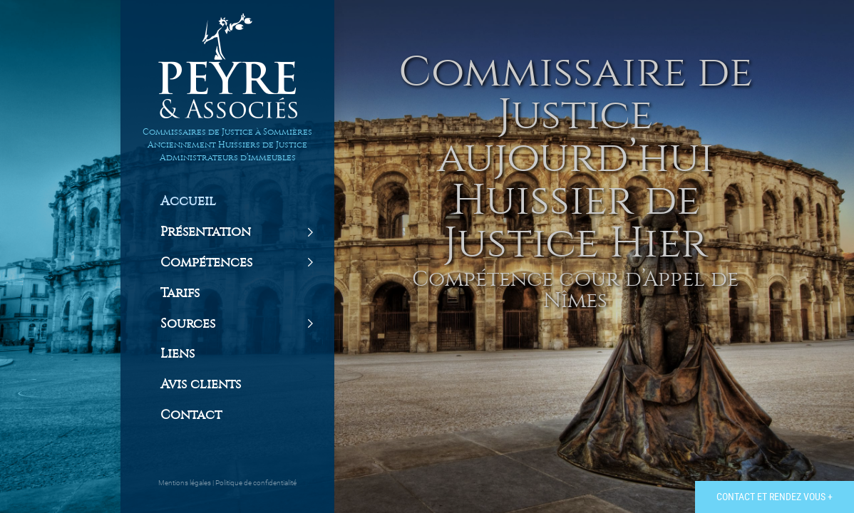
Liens (177, 354)
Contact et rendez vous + (774, 496)
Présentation (205, 232)
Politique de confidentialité (256, 483)
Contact (191, 415)
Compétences (206, 262)
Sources (187, 324)
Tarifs (180, 293)
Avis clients (200, 384)
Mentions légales (185, 483)
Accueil (188, 201)
